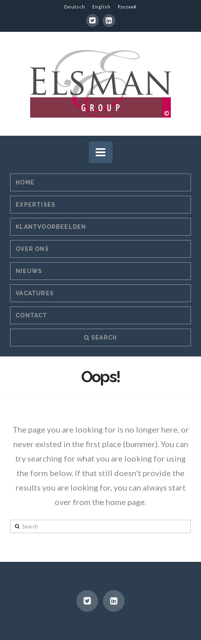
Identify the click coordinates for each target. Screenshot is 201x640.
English (101, 6)
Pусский (127, 6)
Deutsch (74, 6)
